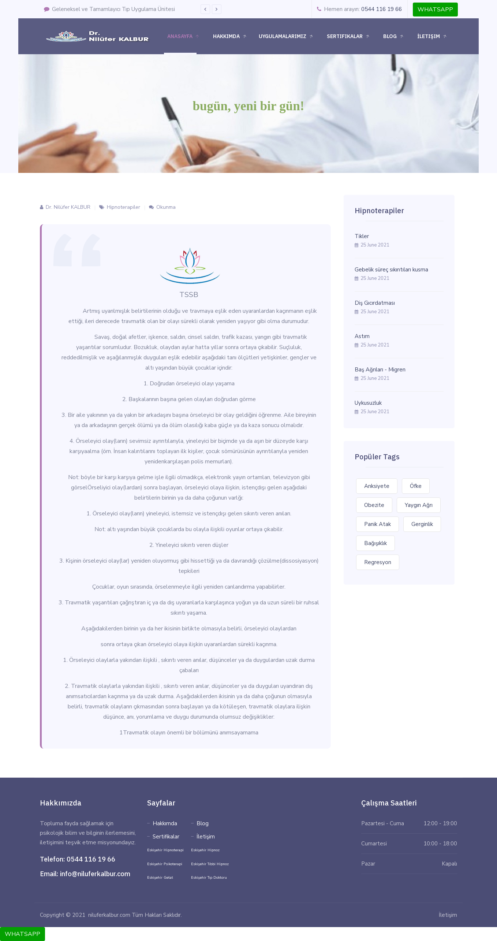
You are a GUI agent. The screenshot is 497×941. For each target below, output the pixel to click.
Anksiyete (376, 486)
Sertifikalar (349, 36)
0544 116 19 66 (381, 9)
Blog (394, 36)
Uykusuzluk (368, 403)
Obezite (374, 505)
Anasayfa (183, 37)
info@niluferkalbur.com (95, 874)
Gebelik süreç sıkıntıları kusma (391, 269)
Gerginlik (422, 524)
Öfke (416, 486)
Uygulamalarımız (286, 36)
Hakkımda (230, 36)
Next (216, 9)
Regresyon (377, 562)
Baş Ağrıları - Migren (380, 369)
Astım (362, 336)
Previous (205, 9)
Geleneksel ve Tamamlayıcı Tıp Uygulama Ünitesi (109, 9)
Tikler (362, 236)
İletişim (432, 36)
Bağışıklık (375, 543)
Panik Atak (377, 524)
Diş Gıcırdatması (375, 303)
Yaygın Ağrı (419, 505)
